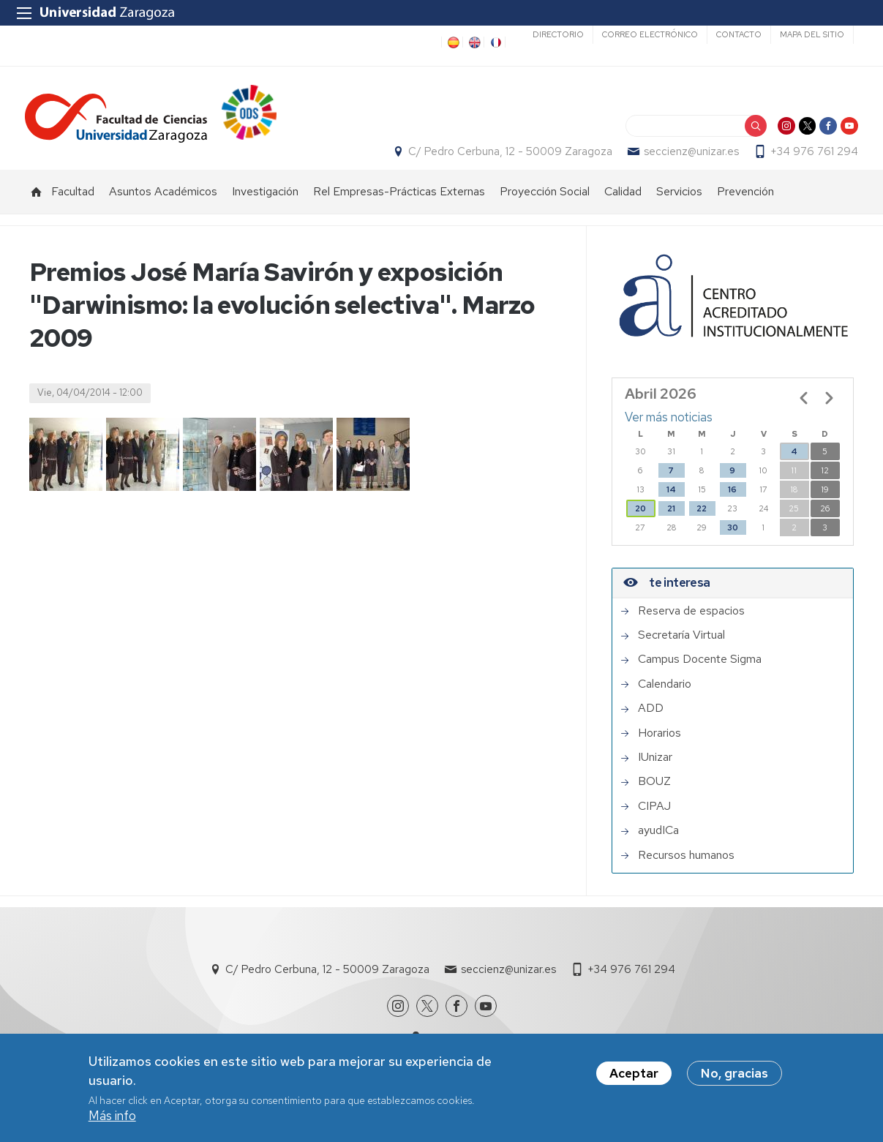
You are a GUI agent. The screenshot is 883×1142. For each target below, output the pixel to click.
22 (701, 523)
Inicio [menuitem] (36, 206)
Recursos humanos (686, 869)
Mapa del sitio (812, 34)
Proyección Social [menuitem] (545, 206)
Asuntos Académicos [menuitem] (163, 206)
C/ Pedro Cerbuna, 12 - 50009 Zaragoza (506, 158)
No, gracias (734, 1074)
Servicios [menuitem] (679, 206)
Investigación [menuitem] (265, 206)
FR (494, 42)
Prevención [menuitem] (745, 206)
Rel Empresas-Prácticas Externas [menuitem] (399, 206)
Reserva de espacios (691, 625)
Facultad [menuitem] (72, 206)
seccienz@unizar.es (686, 158)
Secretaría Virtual (681, 650)
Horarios (659, 747)
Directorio (558, 34)
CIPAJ (654, 820)
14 (671, 504)
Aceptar (633, 1074)
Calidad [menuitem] (623, 206)
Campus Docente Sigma (700, 674)
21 (671, 523)
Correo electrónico (650, 34)
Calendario (664, 698)
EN (473, 42)
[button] (65, 469)
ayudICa (658, 845)
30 (732, 542)
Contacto (739, 34)
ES (452, 42)
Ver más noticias (669, 432)
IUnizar (655, 771)
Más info (112, 1116)
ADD (651, 723)
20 (640, 523)
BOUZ (654, 796)
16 (732, 504)
